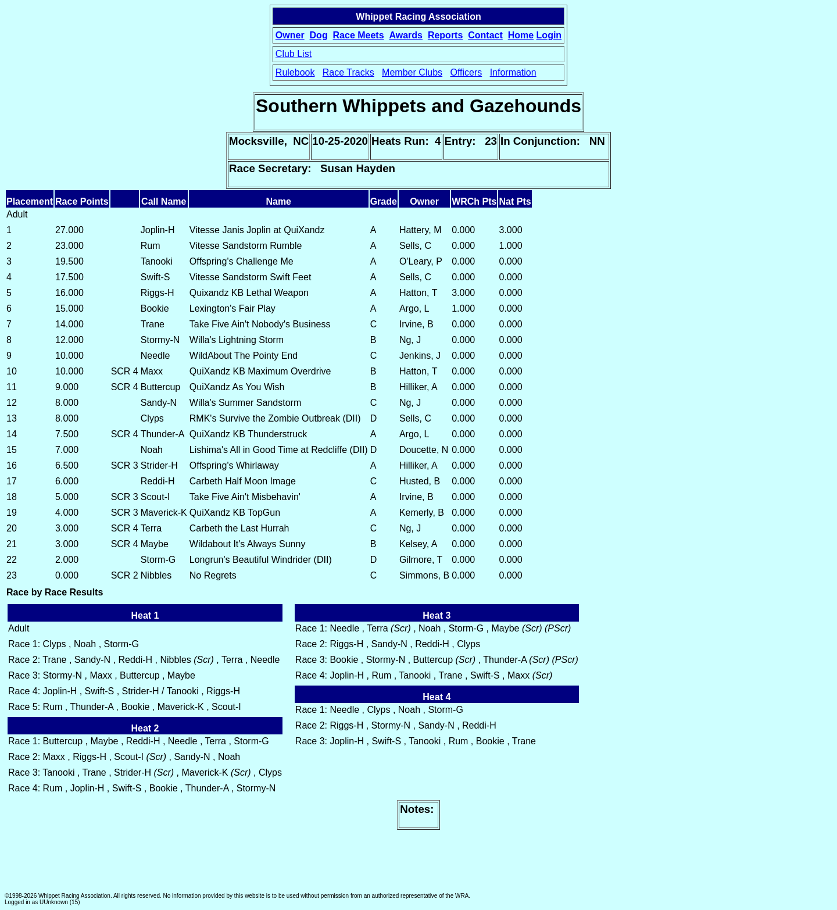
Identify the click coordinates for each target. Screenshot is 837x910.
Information (513, 72)
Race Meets (358, 35)
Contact (485, 35)
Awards (406, 35)
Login (549, 35)
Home (521, 35)
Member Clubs (412, 72)
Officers (466, 72)
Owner (290, 35)
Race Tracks (348, 72)
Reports (445, 35)
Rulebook (295, 72)
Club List (294, 54)
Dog (319, 35)
